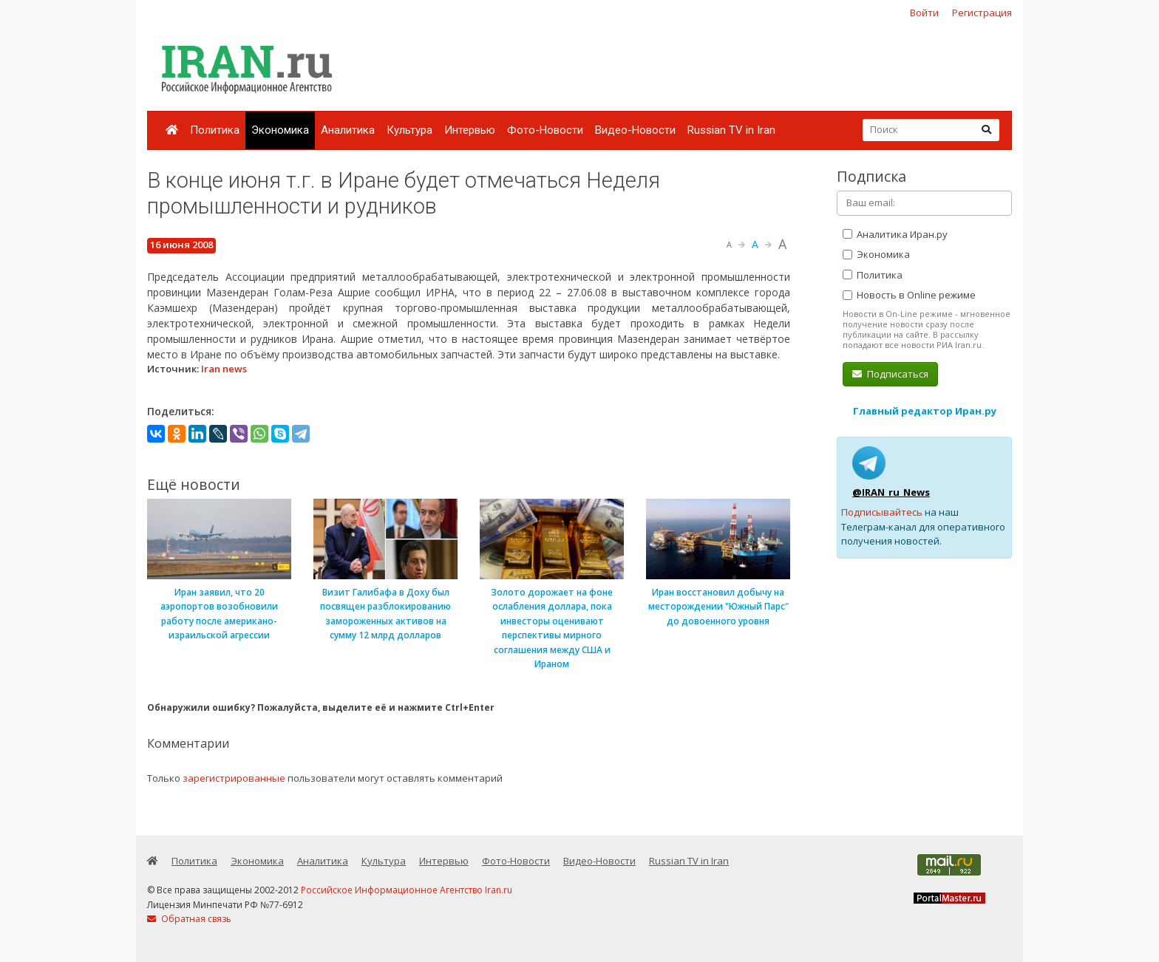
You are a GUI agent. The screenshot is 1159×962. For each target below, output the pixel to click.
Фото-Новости (545, 130)
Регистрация (982, 12)
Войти (924, 12)
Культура (409, 130)
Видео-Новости (635, 130)
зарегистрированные (234, 778)
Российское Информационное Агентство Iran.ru (406, 890)
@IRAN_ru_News (891, 492)
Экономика (280, 130)
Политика (214, 130)
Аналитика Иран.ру (895, 234)
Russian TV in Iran (731, 130)
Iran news (224, 368)
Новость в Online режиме (909, 294)
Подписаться (890, 374)
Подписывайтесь (881, 512)
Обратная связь (189, 918)
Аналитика (348, 130)
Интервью (469, 130)
